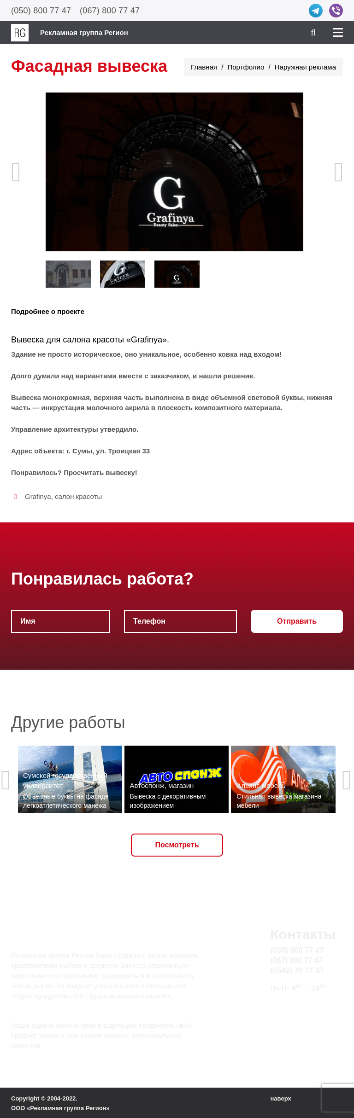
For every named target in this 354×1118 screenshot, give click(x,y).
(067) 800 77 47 (110, 10)
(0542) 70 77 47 (297, 970)
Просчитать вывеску (99, 472)
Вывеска (27, 339)
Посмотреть (177, 845)
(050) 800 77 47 (41, 10)
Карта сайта (291, 1016)
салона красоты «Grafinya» (115, 339)
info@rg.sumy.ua (298, 1005)
